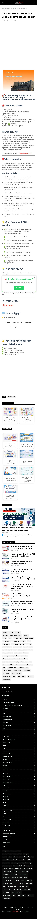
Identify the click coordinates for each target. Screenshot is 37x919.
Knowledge (6, 656)
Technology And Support (9, 676)
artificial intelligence (14, 632)
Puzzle (22, 664)
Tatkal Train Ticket (16, 673)
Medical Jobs (9, 8)
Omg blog (16, 662)
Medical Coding (23, 656)
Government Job (28, 647)
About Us (22, 907)
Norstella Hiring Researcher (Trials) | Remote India (22, 610)
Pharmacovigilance (26, 662)
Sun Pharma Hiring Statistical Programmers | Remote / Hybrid (20, 595)
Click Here (7, 305)
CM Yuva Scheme (16, 641)
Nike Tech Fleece (7, 662)
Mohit (4, 20)
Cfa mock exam (17, 638)
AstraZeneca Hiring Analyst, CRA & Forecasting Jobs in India (21, 562)
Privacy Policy (13, 907)
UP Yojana (30, 676)
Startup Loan (6, 673)
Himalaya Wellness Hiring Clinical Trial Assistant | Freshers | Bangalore (23, 555)
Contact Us (30, 907)
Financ (15, 647)
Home (3, 8)
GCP (20, 647)
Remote (21, 667)
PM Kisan (5, 664)
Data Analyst (6, 644)
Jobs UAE (17, 653)
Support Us (19, 909)
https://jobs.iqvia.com (25, 153)
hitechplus (15, 911)
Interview (29, 650)
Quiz (4, 667)
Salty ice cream (7, 670)
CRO (24, 641)
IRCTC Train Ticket (7, 653)
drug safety (15, 644)
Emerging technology (25, 644)
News (25, 659)
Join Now (19, 288)
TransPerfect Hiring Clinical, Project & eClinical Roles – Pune (23, 570)
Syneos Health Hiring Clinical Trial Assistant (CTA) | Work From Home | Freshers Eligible (22, 586)
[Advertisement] (18, 48)
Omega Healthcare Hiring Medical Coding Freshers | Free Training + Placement (21, 619)
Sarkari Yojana (17, 670)
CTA (29, 641)
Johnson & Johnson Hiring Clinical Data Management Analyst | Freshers (22, 547)
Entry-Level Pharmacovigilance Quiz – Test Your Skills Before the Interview (22, 602)
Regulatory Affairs (12, 667)
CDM (10, 638)
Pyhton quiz (29, 664)
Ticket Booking (21, 676)
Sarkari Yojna (26, 670)
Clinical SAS (6, 641)
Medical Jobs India (17, 659)
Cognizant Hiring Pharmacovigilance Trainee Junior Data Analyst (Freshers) (23, 578)
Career (4, 638)
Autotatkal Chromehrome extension (12, 635)
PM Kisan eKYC (14, 664)
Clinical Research (28, 638)
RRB (27, 667)
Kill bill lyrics (25, 653)
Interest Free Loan (20, 650)
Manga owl (14, 656)
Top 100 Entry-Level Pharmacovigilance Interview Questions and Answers (17, 529)
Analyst (5, 632)
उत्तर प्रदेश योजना (6, 679)
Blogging (26, 635)
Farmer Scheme (7, 647)
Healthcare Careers (8, 650)
